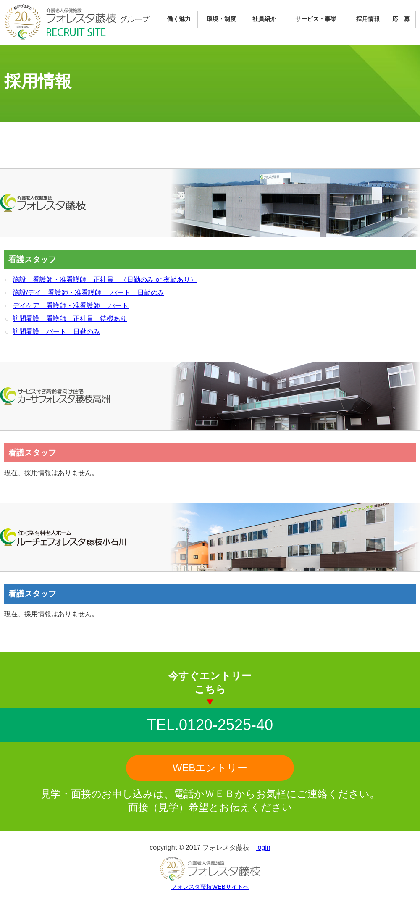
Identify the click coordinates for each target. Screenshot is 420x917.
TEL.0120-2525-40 (210, 724)
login (263, 847)
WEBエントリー (210, 767)
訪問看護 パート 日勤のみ (56, 331)
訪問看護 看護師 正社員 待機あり (70, 318)
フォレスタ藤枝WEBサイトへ (210, 886)
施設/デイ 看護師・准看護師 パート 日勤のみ (88, 292)
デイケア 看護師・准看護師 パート (71, 305)
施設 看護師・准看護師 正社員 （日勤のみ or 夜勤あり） (105, 279)
